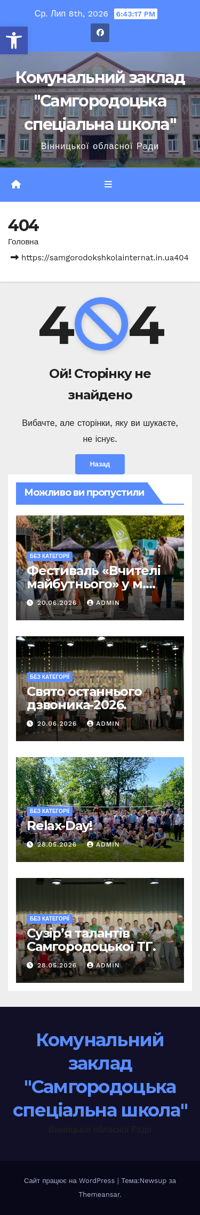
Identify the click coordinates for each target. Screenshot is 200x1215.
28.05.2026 (58, 844)
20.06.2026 (58, 602)
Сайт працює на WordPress (70, 1181)
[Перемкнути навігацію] (108, 184)
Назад (100, 464)
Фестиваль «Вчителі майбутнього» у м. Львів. (93, 584)
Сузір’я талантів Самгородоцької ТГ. (91, 939)
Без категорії (49, 556)
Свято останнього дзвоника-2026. (84, 698)
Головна (23, 242)
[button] (14, 40)
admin (103, 602)
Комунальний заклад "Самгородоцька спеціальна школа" (100, 101)
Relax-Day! (59, 825)
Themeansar (98, 1194)
